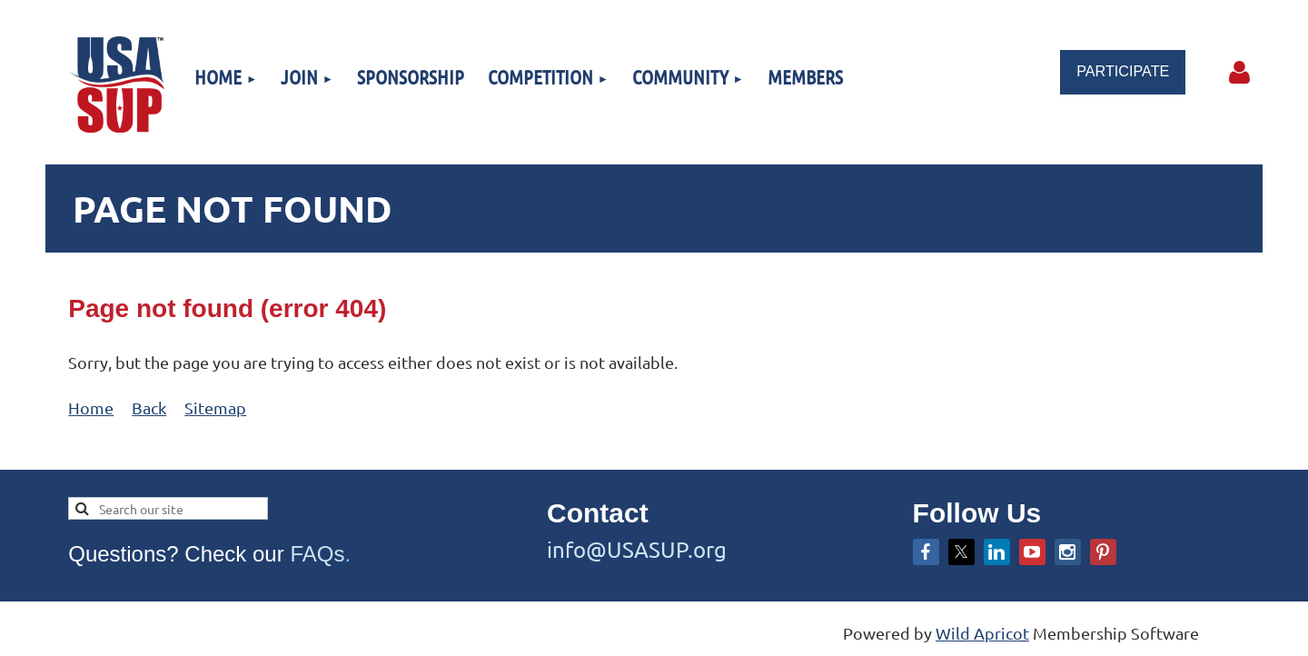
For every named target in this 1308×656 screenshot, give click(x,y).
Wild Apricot (982, 632)
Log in (1240, 72)
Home (91, 407)
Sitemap (215, 407)
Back (149, 407)
